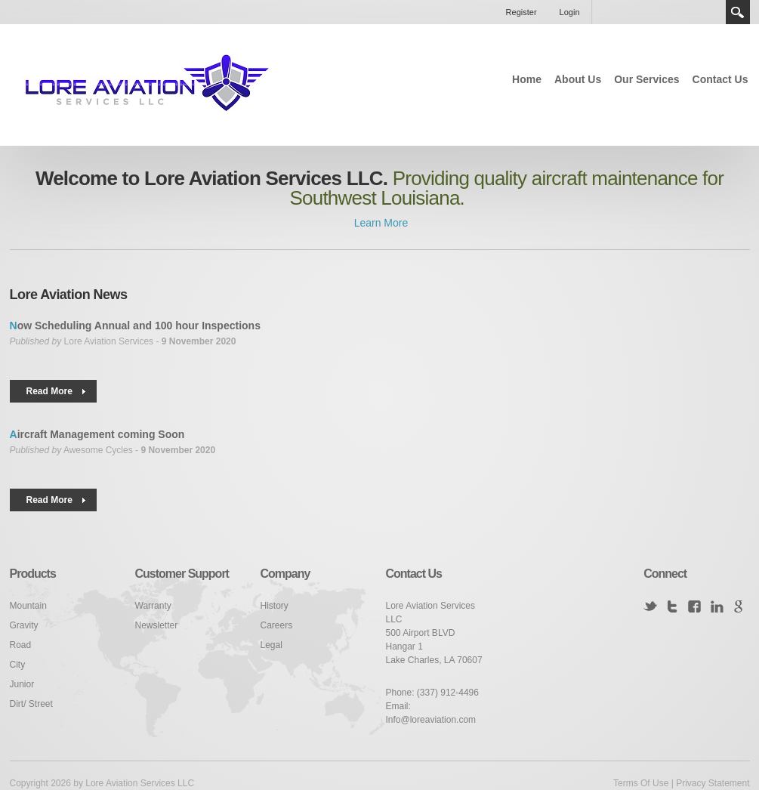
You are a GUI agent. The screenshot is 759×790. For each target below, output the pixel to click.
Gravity (24, 625)
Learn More (379, 223)
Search (738, 12)
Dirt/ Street (31, 704)
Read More (49, 391)
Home (526, 79)
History (274, 605)
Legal (271, 645)
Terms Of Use (640, 783)
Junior (22, 684)
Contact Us (720, 79)
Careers (277, 625)
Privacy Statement (712, 783)
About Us (577, 79)
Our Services (646, 79)
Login (570, 12)
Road (21, 645)
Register (521, 12)
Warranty (153, 605)
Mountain (28, 605)
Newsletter (156, 625)
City (18, 664)
